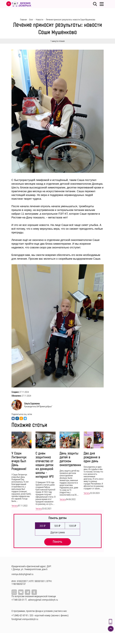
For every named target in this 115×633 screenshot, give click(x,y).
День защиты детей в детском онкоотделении (70, 459)
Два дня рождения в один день (92, 457)
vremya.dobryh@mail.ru (22, 574)
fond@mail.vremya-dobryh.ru (24, 619)
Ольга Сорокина (32, 403)
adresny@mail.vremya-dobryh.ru (43, 599)
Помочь (57, 541)
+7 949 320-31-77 (19, 599)
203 (31, 615)
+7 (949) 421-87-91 (19, 615)
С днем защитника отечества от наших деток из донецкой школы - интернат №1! (45, 465)
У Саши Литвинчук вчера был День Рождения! (18, 461)
